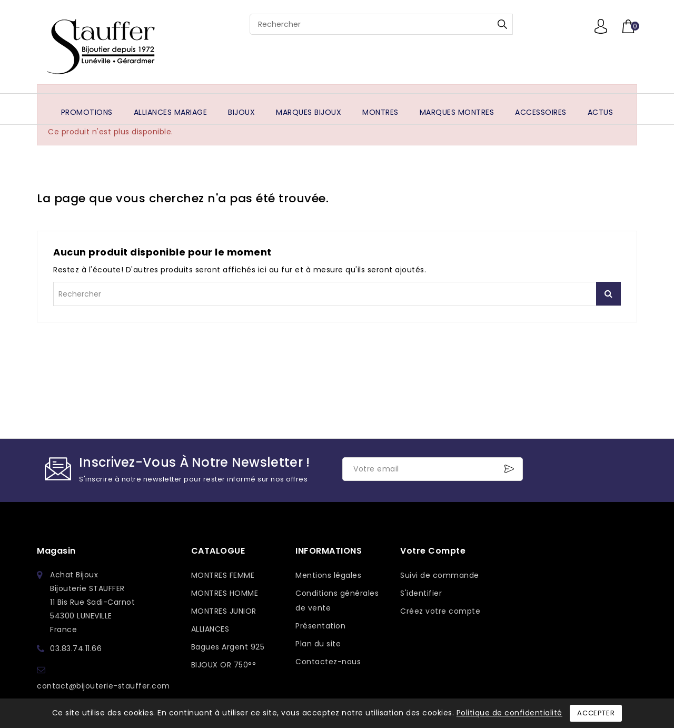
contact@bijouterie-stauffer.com (103, 686)
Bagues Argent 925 (228, 647)
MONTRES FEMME (223, 575)
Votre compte (432, 551)
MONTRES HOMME (225, 593)
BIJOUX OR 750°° (223, 665)
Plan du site (318, 643)
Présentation (320, 626)
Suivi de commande (439, 575)
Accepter (595, 713)
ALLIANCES (210, 629)
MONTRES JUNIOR (223, 611)
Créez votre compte (440, 611)
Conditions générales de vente (337, 600)
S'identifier (421, 593)
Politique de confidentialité (509, 712)
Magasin (56, 551)
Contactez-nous (328, 661)
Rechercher (502, 24)
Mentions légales (328, 575)
